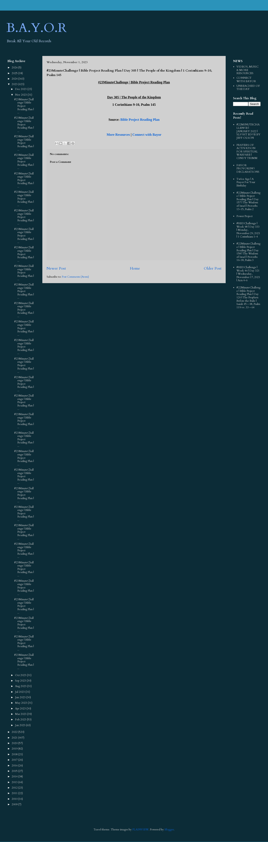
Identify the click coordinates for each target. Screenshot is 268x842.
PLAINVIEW (140, 829)
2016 (15, 765)
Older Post (212, 268)
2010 (15, 799)
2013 (15, 782)
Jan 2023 (20, 725)
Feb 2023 (21, 719)
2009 (15, 804)
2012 (15, 788)
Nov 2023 (21, 95)
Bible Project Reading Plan (140, 119)
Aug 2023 (21, 686)
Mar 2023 (21, 714)
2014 (15, 776)
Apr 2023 (20, 708)
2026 (15, 67)
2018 (15, 754)
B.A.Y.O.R (36, 28)
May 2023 (21, 703)
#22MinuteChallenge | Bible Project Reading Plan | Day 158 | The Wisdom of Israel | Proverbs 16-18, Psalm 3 (248, 252)
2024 (15, 79)
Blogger (169, 829)
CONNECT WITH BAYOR (246, 79)
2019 (15, 749)
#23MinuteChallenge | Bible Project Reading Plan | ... (24, 106)
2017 (15, 760)
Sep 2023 (21, 681)
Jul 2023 (20, 692)
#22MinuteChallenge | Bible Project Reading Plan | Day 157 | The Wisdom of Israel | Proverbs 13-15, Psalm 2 (248, 201)
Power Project (244, 216)
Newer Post (56, 268)
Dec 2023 (21, 89)
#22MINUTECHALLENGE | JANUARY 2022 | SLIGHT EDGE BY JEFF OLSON (248, 131)
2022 (15, 732)
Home (135, 268)
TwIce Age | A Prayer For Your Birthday (245, 182)
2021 (15, 738)
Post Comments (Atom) (75, 277)
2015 (15, 771)
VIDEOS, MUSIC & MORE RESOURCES (247, 70)
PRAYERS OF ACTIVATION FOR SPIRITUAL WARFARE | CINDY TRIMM (247, 151)
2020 (15, 743)
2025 (15, 73)
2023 (15, 84)
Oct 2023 (21, 675)
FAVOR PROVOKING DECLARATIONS (247, 168)
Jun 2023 (20, 697)
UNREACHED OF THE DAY (248, 87)
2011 (15, 793)
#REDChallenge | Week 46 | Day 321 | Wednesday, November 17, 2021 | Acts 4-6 (248, 273)
